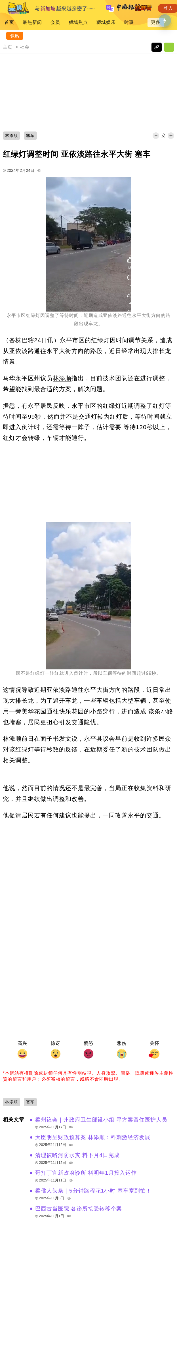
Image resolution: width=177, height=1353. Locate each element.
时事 (129, 22)
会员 (55, 22)
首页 (9, 22)
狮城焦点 (78, 22)
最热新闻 (32, 22)
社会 (25, 47)
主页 (7, 47)
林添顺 (62, 378)
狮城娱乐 (106, 22)
